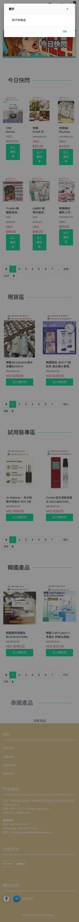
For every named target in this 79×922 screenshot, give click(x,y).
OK (65, 31)
